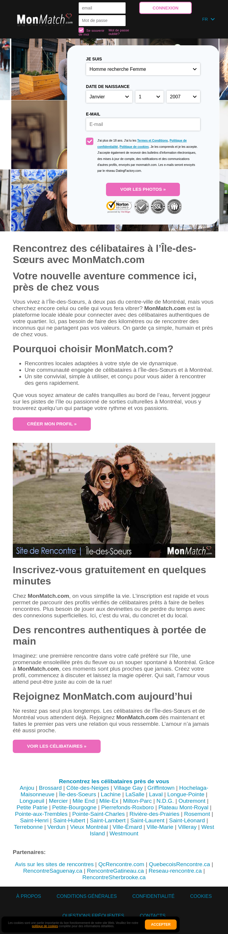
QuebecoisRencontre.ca (179, 864)
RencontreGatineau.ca (115, 871)
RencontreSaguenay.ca (52, 871)
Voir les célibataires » (56, 746)
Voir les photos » (143, 189)
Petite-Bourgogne (74, 807)
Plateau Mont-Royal (184, 807)
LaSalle (134, 794)
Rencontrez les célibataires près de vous (114, 781)
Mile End (83, 801)
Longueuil (32, 801)
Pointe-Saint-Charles (98, 814)
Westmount (124, 833)
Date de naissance (108, 86)
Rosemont (197, 814)
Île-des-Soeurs (77, 794)
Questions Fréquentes (93, 915)
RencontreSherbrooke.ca (113, 877)
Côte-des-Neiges (87, 788)
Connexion (165, 8)
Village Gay (128, 788)
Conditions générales (87, 896)
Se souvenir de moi (91, 32)
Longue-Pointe (186, 794)
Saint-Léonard (187, 820)
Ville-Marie (160, 827)
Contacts (153, 915)
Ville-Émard (127, 827)
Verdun (56, 827)
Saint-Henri (34, 820)
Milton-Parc (137, 801)
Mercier (58, 801)
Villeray (187, 827)
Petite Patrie (32, 807)
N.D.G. (165, 801)
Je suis (94, 59)
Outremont (191, 801)
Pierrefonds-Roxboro (127, 807)
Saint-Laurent (147, 820)
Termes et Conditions (152, 140)
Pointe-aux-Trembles (41, 814)
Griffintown (161, 788)
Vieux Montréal (89, 827)
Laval (156, 794)
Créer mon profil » (52, 423)
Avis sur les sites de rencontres (54, 864)
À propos (28, 896)
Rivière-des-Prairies (154, 814)
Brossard (50, 788)
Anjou (27, 788)
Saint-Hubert (69, 820)
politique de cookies (45, 926)
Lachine (111, 794)
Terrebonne (28, 827)
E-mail (93, 114)
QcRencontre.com (121, 864)
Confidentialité (153, 896)
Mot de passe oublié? (119, 32)
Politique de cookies (134, 146)
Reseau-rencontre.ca (175, 871)
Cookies (201, 896)
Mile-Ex (108, 801)
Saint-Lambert (108, 820)
